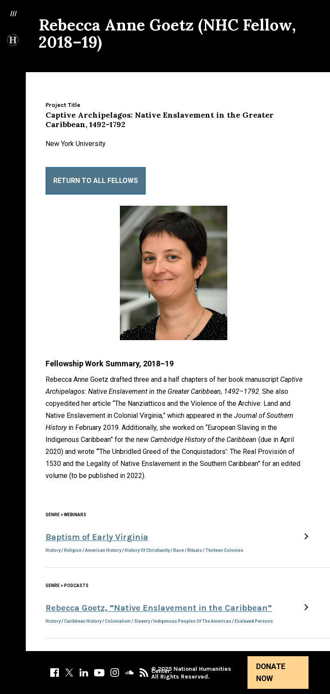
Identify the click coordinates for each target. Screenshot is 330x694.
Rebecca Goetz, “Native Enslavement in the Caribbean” (159, 608)
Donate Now (270, 672)
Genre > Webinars (66, 514)
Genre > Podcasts (67, 585)
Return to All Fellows (95, 181)
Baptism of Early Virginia (97, 537)
